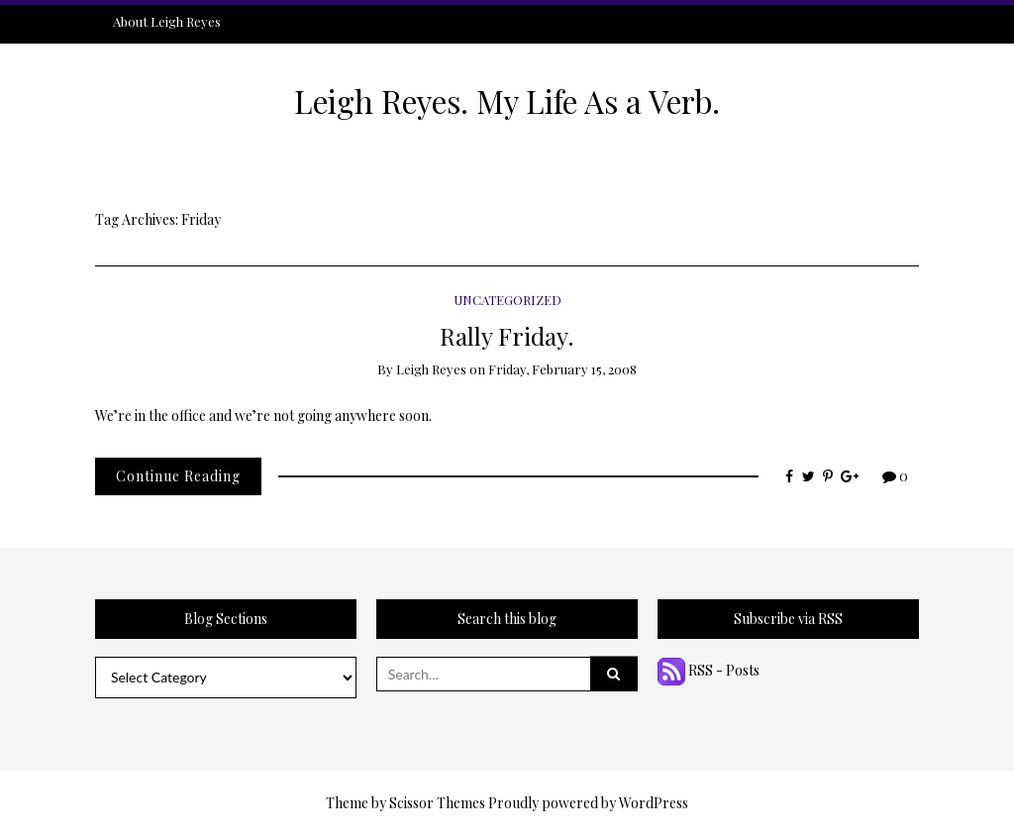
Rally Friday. (507, 335)
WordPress (653, 802)
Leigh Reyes (431, 369)
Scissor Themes (437, 802)
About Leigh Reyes (167, 21)
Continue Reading (178, 476)
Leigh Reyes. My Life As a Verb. (507, 101)
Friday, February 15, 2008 (562, 369)
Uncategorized (507, 299)
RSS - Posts (709, 670)
